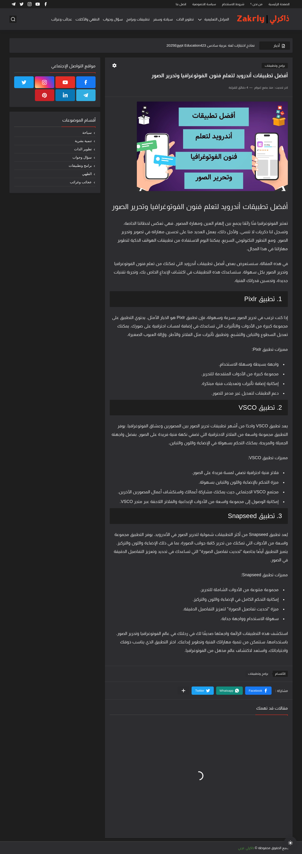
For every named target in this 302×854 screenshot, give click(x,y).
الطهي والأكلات (87, 19)
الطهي (87, 174)
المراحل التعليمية (216, 19)
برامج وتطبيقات (275, 65)
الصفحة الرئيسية (278, 4)
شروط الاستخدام (233, 4)
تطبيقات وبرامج (138, 19)
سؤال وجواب (113, 19)
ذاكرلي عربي (246, 848)
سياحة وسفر (162, 19)
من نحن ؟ (256, 4)
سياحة (87, 133)
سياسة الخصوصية (204, 4)
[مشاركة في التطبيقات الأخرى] (183, 690)
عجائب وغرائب (61, 19)
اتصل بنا (181, 4)
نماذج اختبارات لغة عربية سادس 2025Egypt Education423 (211, 45)
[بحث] (13, 19)
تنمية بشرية (83, 141)
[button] (258, 690)
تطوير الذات (185, 19)
